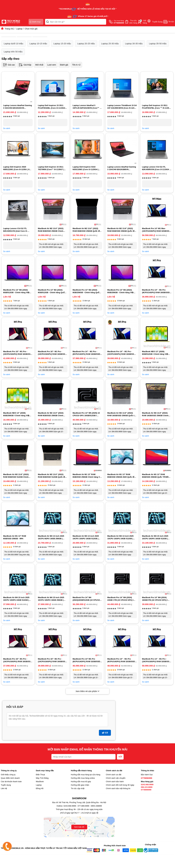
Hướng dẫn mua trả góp (81, 781)
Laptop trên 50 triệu (13, 51)
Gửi (105, 733)
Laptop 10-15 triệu (38, 43)
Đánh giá (64, 65)
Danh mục (35, 21)
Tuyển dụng (6, 785)
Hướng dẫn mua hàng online (83, 778)
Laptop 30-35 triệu (134, 43)
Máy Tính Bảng (42, 778)
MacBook (40, 781)
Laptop (39, 785)
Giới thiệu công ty (8, 774)
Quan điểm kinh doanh (10, 778)
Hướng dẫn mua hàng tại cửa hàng (85, 774)
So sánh (6, 128)
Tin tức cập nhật (77, 788)
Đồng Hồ (39, 788)
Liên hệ (4, 788)
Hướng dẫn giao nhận (80, 785)
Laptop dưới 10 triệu (13, 43)
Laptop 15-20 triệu (62, 43)
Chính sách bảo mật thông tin (118, 788)
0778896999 (146, 778)
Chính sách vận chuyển (115, 778)
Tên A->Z (76, 65)
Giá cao (9, 65)
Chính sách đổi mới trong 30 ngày (120, 785)
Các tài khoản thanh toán (11, 781)
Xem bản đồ (79, 827)
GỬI (120, 757)
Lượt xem (51, 65)
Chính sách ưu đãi (113, 774)
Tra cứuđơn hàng (133, 21)
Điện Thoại (40, 774)
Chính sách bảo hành (115, 781)
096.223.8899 (146, 787)
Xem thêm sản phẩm (87, 691)
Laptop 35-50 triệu (157, 43)
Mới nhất (39, 65)
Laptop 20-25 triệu (86, 43)
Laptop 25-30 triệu (110, 43)
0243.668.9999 (147, 784)
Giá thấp (25, 65)
